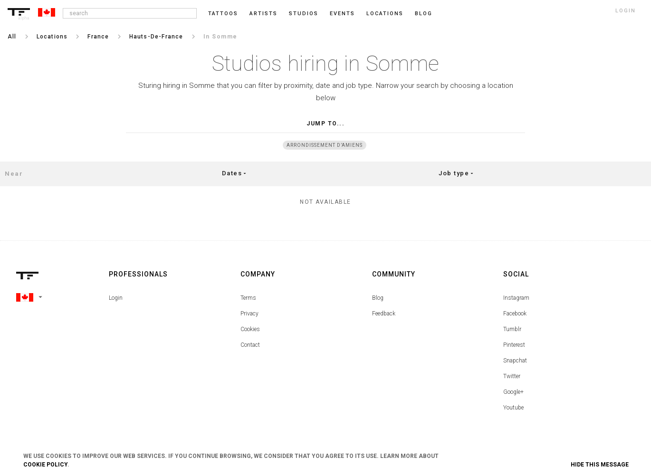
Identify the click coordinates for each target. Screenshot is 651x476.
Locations (384, 13)
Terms (248, 298)
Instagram (516, 298)
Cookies (250, 329)
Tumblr (512, 329)
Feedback (383, 313)
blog (423, 13)
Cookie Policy (45, 464)
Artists (263, 13)
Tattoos (223, 13)
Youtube (513, 407)
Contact (250, 345)
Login (116, 298)
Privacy (249, 313)
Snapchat (515, 360)
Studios (303, 13)
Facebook (515, 313)
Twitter (511, 376)
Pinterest (514, 345)
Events (342, 13)
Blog (377, 298)
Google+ (513, 392)
